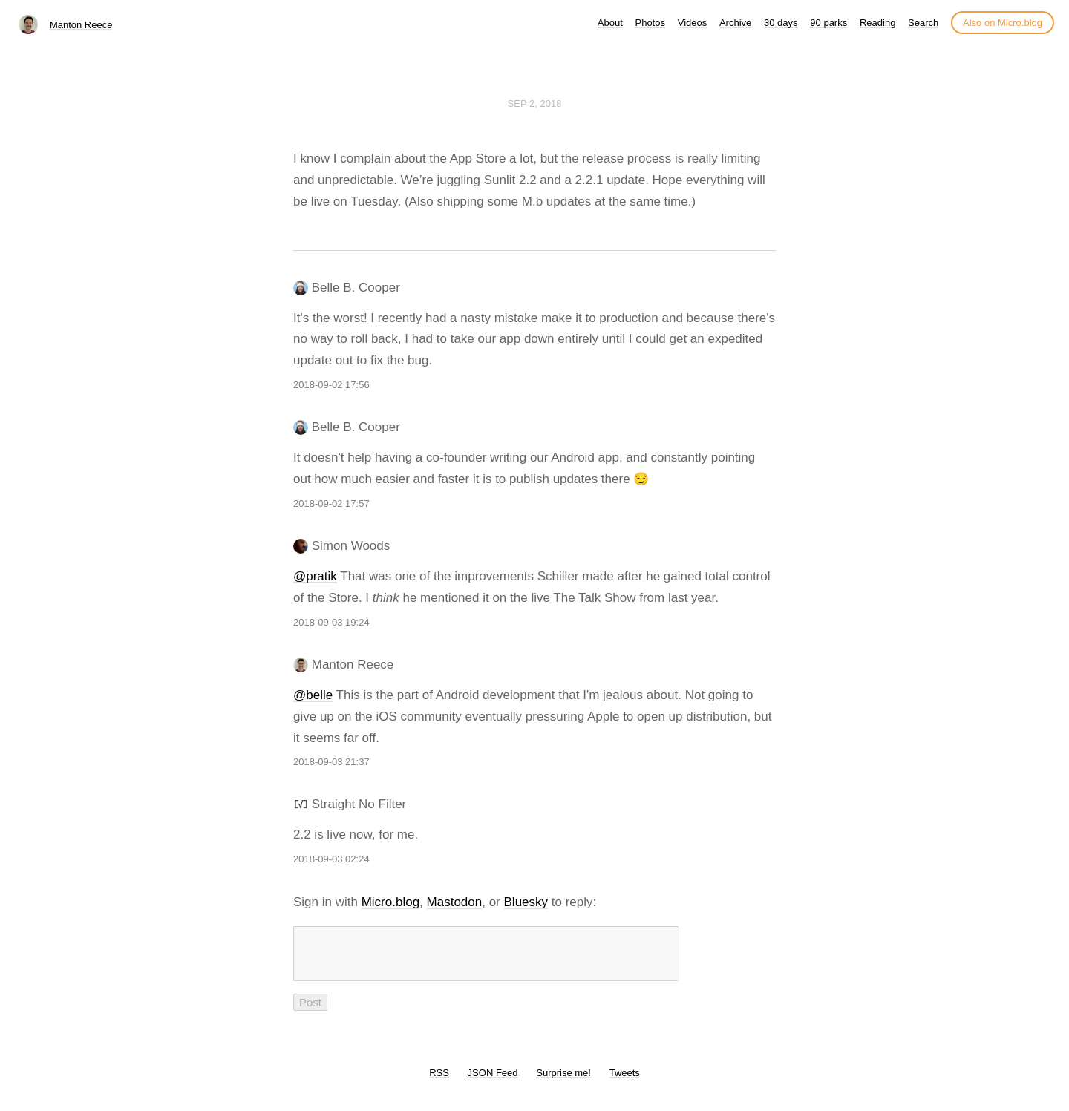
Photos (649, 22)
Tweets (624, 1081)
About (610, 22)
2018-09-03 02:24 (331, 859)
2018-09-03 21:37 (331, 761)
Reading (877, 22)
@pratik (315, 576)
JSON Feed (493, 1081)
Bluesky (526, 902)
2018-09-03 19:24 (331, 622)
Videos (692, 22)
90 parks (828, 22)
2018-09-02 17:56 (331, 384)
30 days (781, 22)
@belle (313, 695)
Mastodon (455, 902)
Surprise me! (563, 1081)
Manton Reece (81, 24)
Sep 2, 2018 (535, 103)
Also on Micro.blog (1002, 22)
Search (923, 22)
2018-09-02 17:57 (331, 503)
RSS (439, 1081)
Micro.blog (390, 902)
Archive (735, 22)
